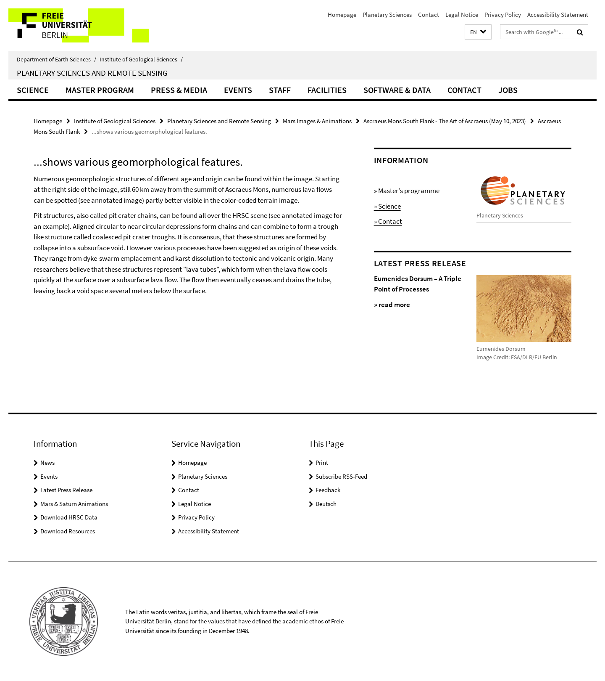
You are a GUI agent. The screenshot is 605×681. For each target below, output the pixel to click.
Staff (280, 90)
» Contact (388, 221)
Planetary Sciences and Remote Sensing (92, 73)
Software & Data (397, 90)
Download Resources (67, 531)
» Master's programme (406, 190)
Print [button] (322, 462)
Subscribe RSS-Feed (341, 476)
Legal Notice (461, 15)
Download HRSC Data (68, 517)
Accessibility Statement (557, 15)
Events (238, 90)
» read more (392, 304)
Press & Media (179, 90)
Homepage (342, 15)
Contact (428, 15)
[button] (478, 32)
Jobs (508, 90)
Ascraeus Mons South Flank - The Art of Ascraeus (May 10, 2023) (444, 121)
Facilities (327, 90)
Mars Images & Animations (317, 121)
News (47, 462)
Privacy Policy (502, 15)
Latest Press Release (66, 490)
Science (33, 90)
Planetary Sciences (387, 15)
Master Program (100, 90)
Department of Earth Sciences (56, 59)
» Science (387, 206)
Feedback (328, 490)
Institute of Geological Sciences (141, 59)
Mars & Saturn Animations (74, 504)
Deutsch (326, 504)
